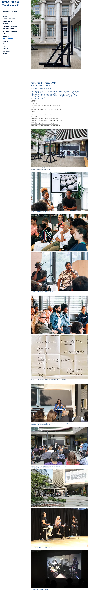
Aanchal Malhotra (36, 423)
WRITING (6, 41)
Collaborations (10, 38)
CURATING (7, 36)
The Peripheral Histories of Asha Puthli (45, 106)
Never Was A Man (10, 11)
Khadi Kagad (8, 21)
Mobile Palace (9, 19)
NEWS (5, 53)
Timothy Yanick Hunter (37, 291)
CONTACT (6, 51)
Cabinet (6, 9)
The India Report (10, 26)
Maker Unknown (9, 14)
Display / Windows (10, 31)
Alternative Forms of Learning (41, 115)
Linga (5, 33)
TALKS (5, 43)
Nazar (5, 24)
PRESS (5, 46)
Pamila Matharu (49, 291)
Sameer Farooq (40, 466)
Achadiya (7, 16)
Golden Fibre (8, 28)
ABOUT (5, 48)
